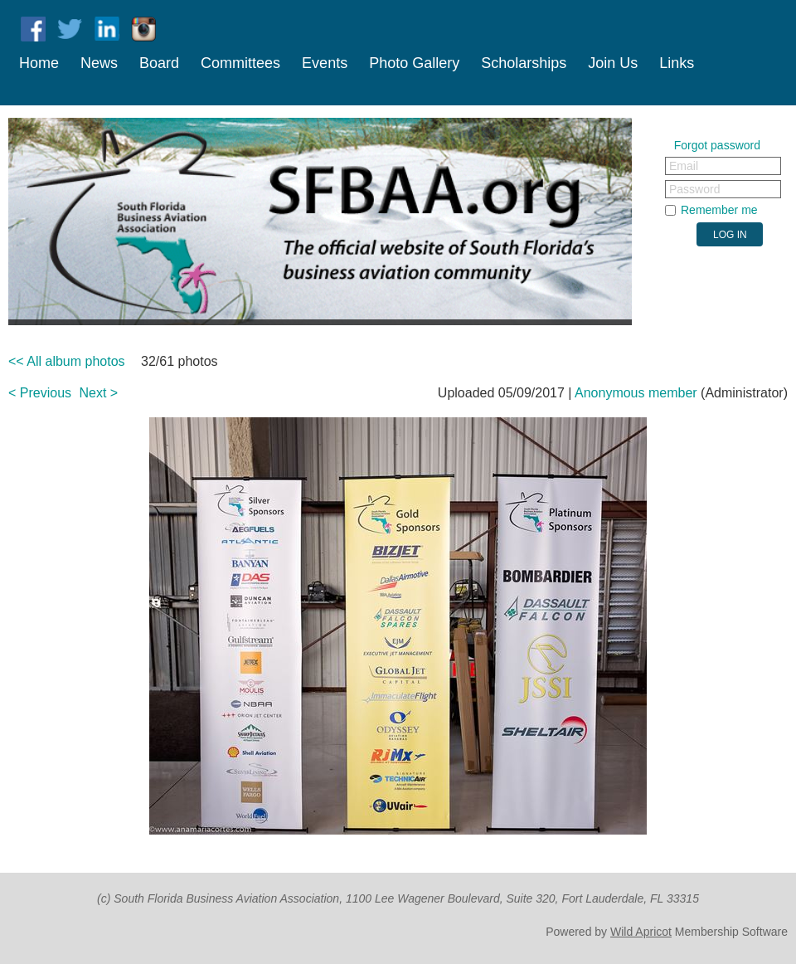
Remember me (719, 210)
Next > (99, 393)
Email (683, 166)
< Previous (39, 393)
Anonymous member (636, 393)
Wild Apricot (641, 931)
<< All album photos (66, 361)
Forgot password (717, 145)
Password (694, 189)
